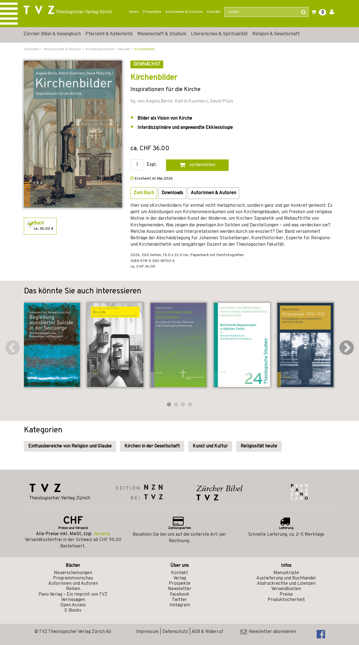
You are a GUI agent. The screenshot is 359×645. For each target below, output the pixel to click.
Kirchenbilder (145, 49)
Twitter (179, 600)
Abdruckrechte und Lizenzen (286, 583)
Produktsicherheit (286, 600)
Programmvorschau (73, 578)
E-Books (73, 610)
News (134, 12)
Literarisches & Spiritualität (219, 34)
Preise (286, 594)
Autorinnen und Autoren (73, 583)
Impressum (147, 632)
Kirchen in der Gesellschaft (152, 446)
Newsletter (179, 589)
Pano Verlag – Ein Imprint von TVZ (72, 594)
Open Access (73, 605)
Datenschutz (175, 632)
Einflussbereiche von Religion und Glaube (70, 446)
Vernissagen (73, 600)
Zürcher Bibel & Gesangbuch (52, 34)
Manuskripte (286, 573)
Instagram (179, 605)
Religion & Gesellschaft (276, 34)
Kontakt (214, 12)
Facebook (179, 594)
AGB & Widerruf (207, 632)
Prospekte (151, 12)
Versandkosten (286, 589)
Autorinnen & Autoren (184, 12)
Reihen (73, 589)
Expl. (152, 165)
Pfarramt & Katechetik (109, 34)
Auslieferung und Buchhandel (286, 578)
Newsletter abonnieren (268, 632)
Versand (101, 534)
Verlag (179, 578)
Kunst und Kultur (210, 446)
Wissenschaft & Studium (161, 34)
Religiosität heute (259, 446)
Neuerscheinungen (73, 573)
